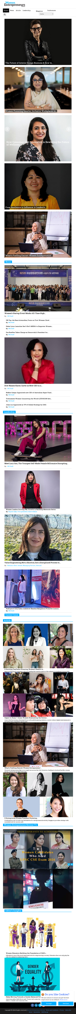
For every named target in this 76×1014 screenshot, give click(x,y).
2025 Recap (44, 1012)
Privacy (62, 1010)
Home (6, 10)
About (30, 1012)
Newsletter (37, 1012)
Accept (49, 1003)
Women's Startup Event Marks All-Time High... (25, 313)
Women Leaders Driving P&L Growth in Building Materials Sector (31, 509)
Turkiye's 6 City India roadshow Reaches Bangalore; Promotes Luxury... (33, 609)
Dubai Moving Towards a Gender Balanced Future (24, 997)
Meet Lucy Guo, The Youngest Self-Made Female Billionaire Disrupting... (36, 463)
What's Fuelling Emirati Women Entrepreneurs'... (23, 768)
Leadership (27, 10)
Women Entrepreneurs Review (36, 1010)
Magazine (39, 11)
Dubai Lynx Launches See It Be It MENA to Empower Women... (29, 326)
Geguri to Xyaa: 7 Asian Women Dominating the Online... (26, 718)
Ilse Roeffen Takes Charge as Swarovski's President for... (27, 332)
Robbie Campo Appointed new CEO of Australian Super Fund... (29, 393)
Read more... (64, 1000)
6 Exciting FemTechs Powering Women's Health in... (24, 669)
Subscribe (68, 1010)
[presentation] (7, 129)
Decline (66, 1003)
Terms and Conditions (52, 1010)
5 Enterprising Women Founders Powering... (21, 818)
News (12, 10)
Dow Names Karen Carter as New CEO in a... (23, 385)
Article (18, 10)
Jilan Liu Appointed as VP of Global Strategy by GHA (26, 405)
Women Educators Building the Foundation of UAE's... (26, 953)
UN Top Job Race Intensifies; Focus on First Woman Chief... (28, 320)
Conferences (51, 10)
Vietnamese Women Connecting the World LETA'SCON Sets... (29, 399)
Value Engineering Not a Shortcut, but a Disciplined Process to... (32, 562)
